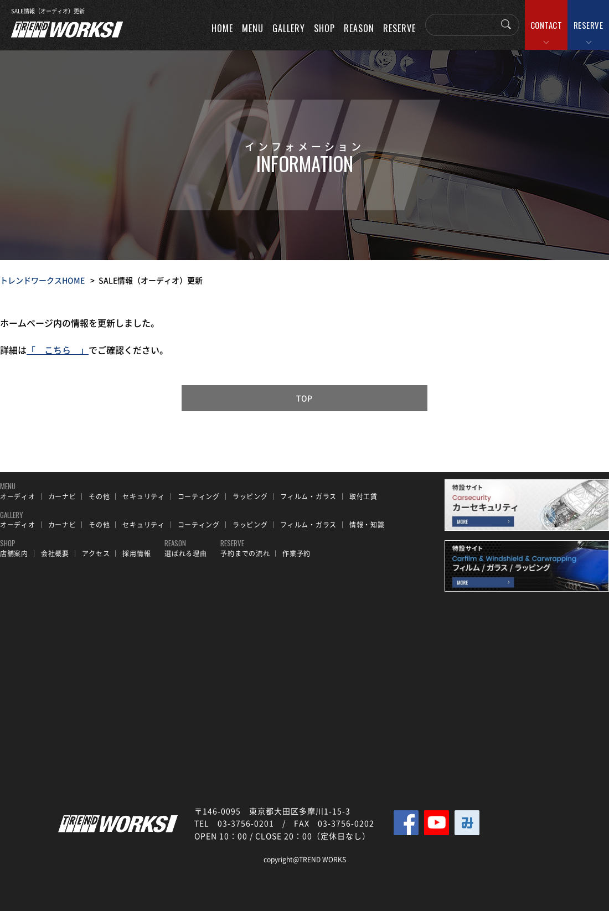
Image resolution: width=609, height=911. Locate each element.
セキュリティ (143, 496)
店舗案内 (14, 553)
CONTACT (546, 25)
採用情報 (136, 553)
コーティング (199, 496)
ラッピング (250, 496)
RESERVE (588, 25)
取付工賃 (363, 496)
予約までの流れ (245, 553)
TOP (305, 397)
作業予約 (296, 553)
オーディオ (17, 496)
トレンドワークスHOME (42, 280)
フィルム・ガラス (308, 496)
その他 (99, 496)
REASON (359, 28)
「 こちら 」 (58, 349)
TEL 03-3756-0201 (234, 823)
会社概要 (55, 553)
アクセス (96, 553)
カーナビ (62, 496)
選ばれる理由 (185, 553)
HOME (222, 28)
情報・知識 (367, 525)
